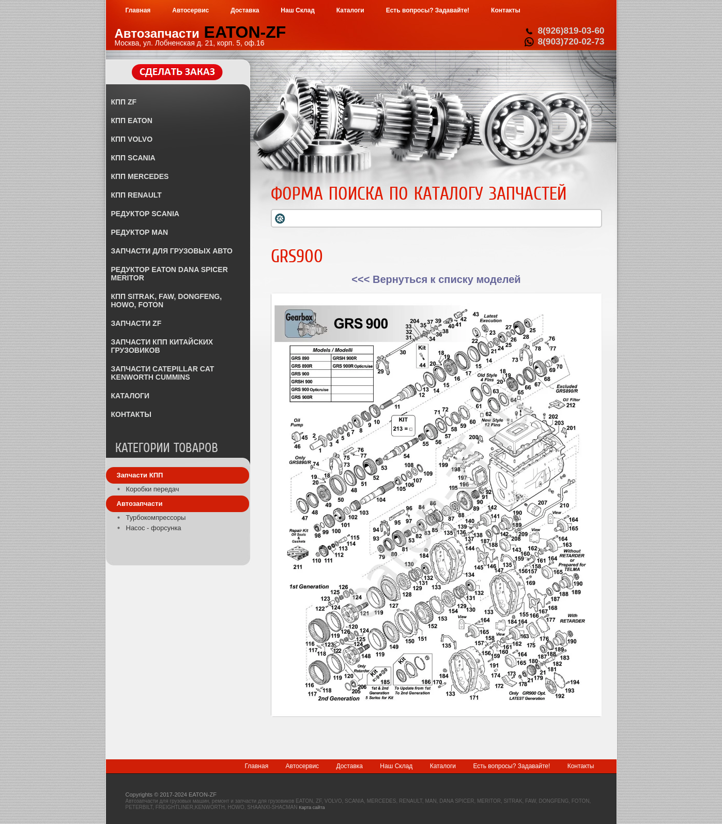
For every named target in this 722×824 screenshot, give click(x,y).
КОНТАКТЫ (131, 414)
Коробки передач (152, 489)
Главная (256, 766)
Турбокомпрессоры (156, 517)
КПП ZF (124, 102)
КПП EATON (131, 120)
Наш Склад (396, 766)
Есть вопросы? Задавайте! (511, 766)
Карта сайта (312, 807)
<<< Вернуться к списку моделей (435, 279)
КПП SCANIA (133, 158)
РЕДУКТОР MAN (139, 232)
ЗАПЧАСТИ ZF (136, 323)
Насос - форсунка (153, 528)
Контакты (580, 766)
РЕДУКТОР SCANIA (145, 213)
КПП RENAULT (136, 195)
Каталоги (443, 766)
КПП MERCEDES (140, 176)
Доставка (349, 766)
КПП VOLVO (132, 139)
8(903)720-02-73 (570, 41)
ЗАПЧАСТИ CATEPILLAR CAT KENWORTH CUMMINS (162, 373)
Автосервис (302, 766)
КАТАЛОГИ (130, 396)
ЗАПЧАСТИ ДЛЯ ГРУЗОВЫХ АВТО (172, 251)
